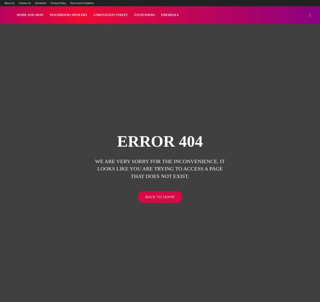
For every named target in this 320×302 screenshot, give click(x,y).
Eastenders (144, 15)
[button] (310, 15)
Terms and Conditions (82, 3)
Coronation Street (110, 15)
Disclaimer (40, 3)
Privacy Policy (58, 3)
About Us (9, 3)
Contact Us (25, 3)
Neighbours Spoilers (68, 15)
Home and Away (30, 15)
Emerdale (170, 15)
